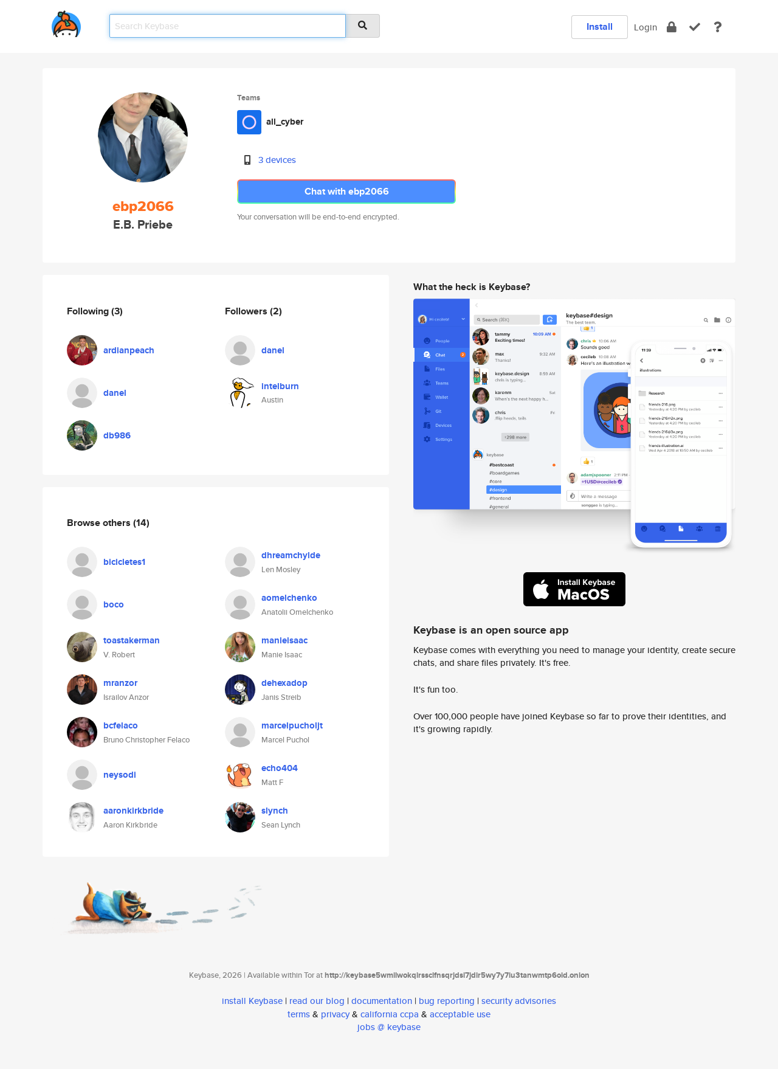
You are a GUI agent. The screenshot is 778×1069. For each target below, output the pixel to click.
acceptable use (460, 1014)
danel (114, 393)
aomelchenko (289, 597)
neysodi (119, 774)
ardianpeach (128, 350)
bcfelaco (120, 725)
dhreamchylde (290, 555)
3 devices (277, 159)
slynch (274, 810)
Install (600, 26)
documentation (381, 1000)
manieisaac (284, 640)
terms (298, 1014)
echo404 (279, 768)
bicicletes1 (124, 562)
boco (113, 604)
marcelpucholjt (292, 725)
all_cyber (284, 121)
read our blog (317, 1000)
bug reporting (447, 1000)
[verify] (694, 27)
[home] (66, 22)
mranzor (120, 683)
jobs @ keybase (389, 1026)
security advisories (518, 1000)
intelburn (280, 386)
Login (645, 27)
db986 (117, 435)
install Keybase (252, 1000)
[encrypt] (671, 27)
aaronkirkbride (133, 810)
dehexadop (284, 683)
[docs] (718, 27)
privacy (335, 1014)
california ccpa (389, 1014)
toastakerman (131, 640)
